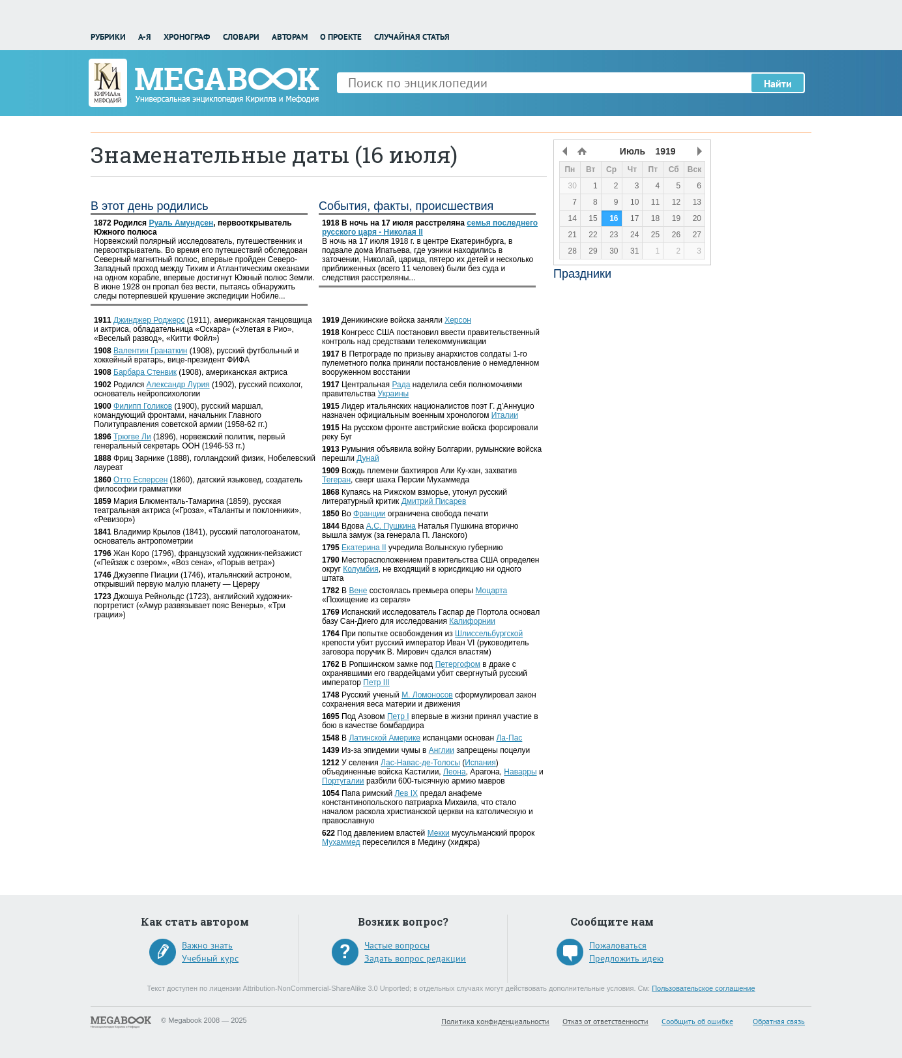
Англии (441, 750)
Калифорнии (472, 621)
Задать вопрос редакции (415, 958)
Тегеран (336, 479)
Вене (358, 590)
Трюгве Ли (132, 436)
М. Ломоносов (427, 694)
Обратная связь (779, 1021)
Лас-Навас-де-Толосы (420, 762)
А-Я (144, 36)
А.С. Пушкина (391, 526)
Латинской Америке (384, 737)
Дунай (367, 458)
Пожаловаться (618, 945)
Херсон (457, 320)
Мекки (439, 833)
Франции (369, 513)
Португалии (343, 781)
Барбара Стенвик (145, 372)
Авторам (290, 36)
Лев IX (406, 793)
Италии (504, 415)
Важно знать (207, 945)
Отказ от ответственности (605, 1021)
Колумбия (360, 569)
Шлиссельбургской (489, 633)
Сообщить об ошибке (697, 1021)
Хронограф (187, 36)
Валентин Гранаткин (150, 350)
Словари (241, 36)
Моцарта (491, 590)
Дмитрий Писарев (434, 501)
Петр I (398, 716)
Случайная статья (412, 36)
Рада (401, 384)
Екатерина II (364, 547)
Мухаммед (341, 842)
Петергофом (457, 664)
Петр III (376, 682)
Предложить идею (626, 958)
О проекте (341, 36)
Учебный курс (210, 958)
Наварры (520, 771)
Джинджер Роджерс (148, 320)
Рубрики (108, 36)
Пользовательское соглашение (703, 988)
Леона (454, 771)
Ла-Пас (509, 737)
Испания (480, 762)
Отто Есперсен (140, 479)
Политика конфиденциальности (495, 1021)
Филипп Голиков (142, 406)
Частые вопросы (396, 945)
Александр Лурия (177, 384)
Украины (393, 393)
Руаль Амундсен (181, 223)
